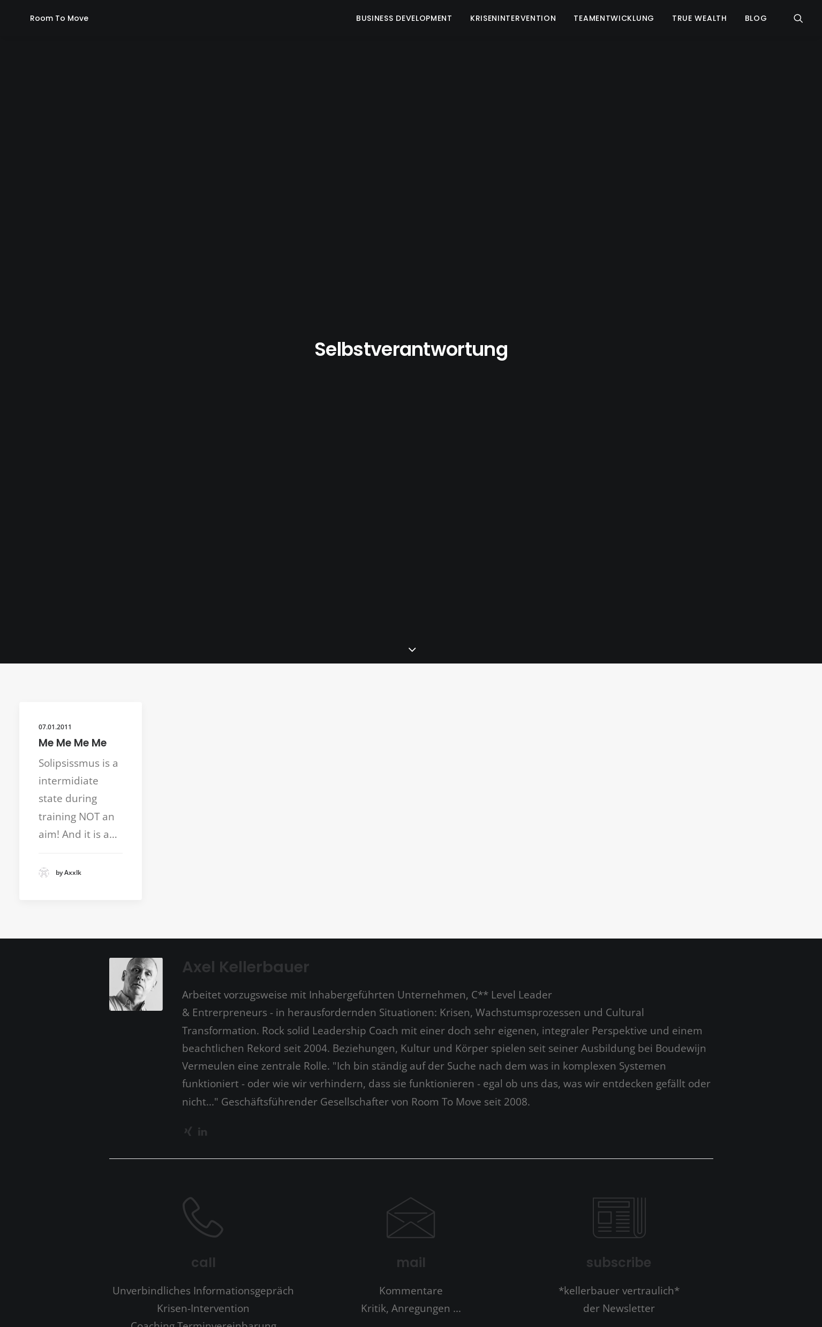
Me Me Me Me (73, 272)
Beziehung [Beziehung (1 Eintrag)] (466, 933)
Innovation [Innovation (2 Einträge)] (292, 974)
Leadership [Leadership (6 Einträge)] (369, 991)
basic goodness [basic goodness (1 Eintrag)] (404, 933)
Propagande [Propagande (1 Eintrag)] (340, 1015)
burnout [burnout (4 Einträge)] (531, 931)
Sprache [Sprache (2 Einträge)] (565, 1014)
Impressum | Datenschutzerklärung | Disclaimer (496, 1263)
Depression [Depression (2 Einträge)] (402, 953)
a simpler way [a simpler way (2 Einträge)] (353, 933)
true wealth (699, 18)
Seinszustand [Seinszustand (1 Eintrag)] (437, 1015)
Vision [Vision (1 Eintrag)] (473, 1036)
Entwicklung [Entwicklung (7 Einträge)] (547, 950)
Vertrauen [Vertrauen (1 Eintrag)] (448, 1036)
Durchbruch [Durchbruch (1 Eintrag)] (445, 954)
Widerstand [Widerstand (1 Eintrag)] (501, 1036)
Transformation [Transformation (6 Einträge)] (296, 1033)
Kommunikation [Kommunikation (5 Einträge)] (390, 972)
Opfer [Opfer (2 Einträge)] (544, 994)
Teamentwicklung (614, 18)
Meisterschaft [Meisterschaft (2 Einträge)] (469, 994)
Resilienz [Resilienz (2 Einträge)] (378, 1014)
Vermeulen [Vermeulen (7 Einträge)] (391, 1032)
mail (411, 791)
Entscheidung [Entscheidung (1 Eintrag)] (483, 954)
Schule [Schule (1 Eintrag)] (407, 1015)
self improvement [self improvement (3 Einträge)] (502, 1013)
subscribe (618, 791)
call (203, 791)
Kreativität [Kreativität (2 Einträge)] (466, 974)
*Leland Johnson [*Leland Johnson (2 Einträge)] (237, 933)
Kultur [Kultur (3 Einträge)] (313, 993)
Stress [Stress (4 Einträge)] (221, 1033)
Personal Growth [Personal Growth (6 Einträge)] (262, 1012)
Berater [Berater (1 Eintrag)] (438, 933)
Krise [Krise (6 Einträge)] (506, 971)
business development (404, 18)
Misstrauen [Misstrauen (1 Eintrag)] (515, 995)
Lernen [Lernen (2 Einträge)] (425, 994)
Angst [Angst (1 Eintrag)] (315, 933)
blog (756, 18)
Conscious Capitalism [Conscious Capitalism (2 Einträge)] (300, 953)
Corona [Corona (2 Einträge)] (361, 953)
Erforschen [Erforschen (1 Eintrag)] (219, 975)
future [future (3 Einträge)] (252, 973)
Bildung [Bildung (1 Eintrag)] (494, 933)
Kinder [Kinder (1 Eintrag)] (325, 975)
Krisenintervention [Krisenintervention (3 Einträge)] (249, 993)
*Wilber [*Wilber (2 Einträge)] (289, 933)
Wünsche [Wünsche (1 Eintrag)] (532, 1036)
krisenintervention (513, 18)
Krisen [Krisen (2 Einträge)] (539, 974)
